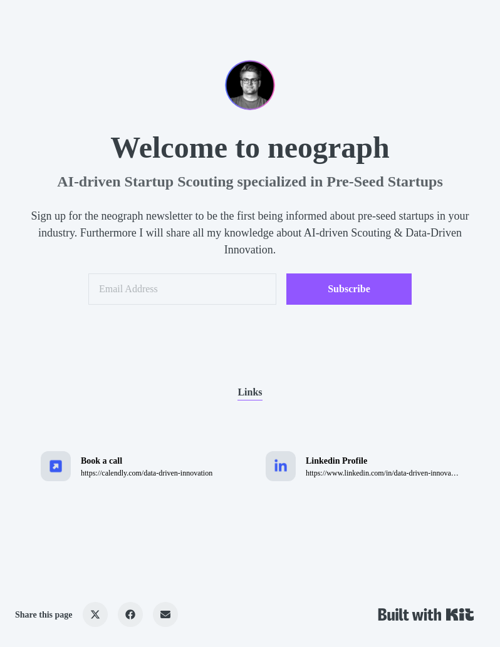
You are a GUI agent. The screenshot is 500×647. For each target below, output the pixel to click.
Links (249, 392)
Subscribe (349, 288)
